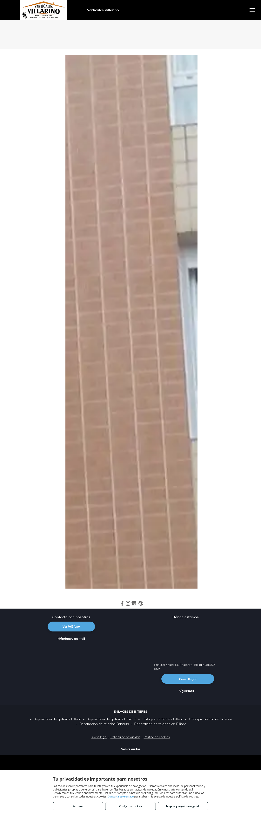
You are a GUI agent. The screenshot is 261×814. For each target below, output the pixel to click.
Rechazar (78, 806)
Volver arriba (130, 749)
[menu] (252, 10)
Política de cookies (157, 737)
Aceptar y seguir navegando (182, 806)
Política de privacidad (125, 737)
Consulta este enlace (121, 796)
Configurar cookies (130, 806)
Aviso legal (99, 737)
